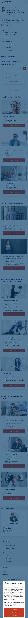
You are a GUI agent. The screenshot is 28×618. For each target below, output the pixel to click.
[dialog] (14, 599)
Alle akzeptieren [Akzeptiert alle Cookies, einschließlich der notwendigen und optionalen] (14, 609)
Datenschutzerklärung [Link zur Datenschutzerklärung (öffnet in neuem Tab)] (8, 605)
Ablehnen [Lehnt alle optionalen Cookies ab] (14, 612)
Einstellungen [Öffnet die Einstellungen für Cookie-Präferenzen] (14, 615)
